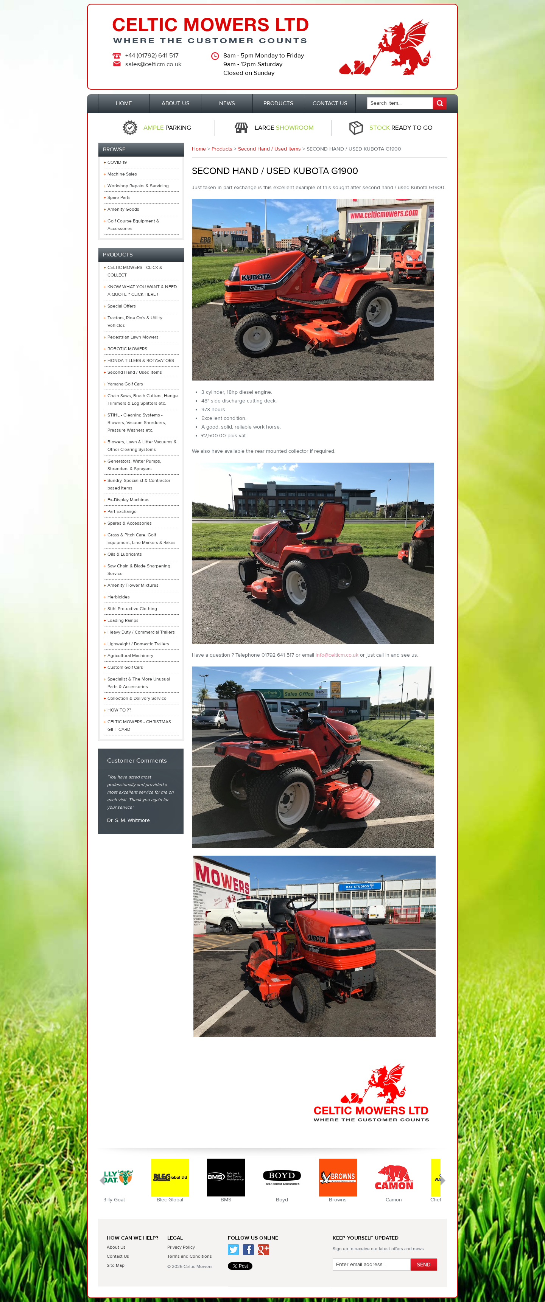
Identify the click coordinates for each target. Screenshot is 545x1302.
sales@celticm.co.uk (153, 64)
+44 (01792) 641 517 (152, 55)
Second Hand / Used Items (269, 149)
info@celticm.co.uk (337, 655)
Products (222, 149)
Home (199, 149)
